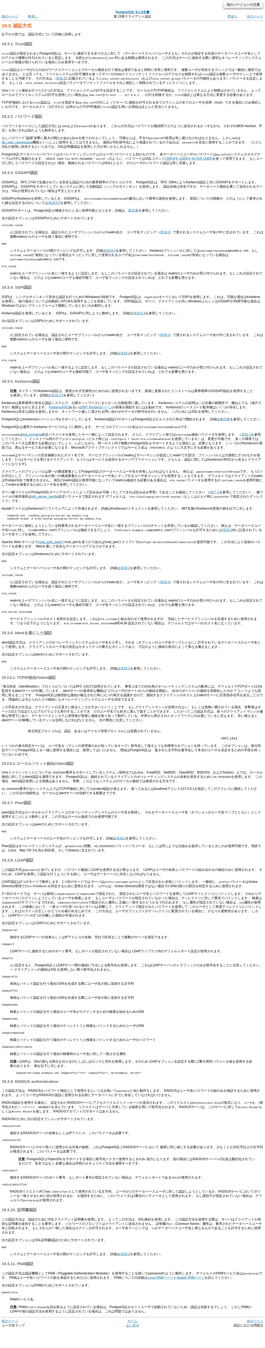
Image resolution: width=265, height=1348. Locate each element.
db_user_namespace (17, 142)
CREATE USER (176, 158)
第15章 (133, 210)
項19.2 (165, 233)
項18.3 (60, 78)
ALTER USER (202, 158)
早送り (232, 16)
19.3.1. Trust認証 (17, 44)
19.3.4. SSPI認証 (17, 289)
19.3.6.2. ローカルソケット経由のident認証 (38, 772)
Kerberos (59, 411)
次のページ (255, 16)
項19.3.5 (54, 203)
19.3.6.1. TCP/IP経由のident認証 (29, 686)
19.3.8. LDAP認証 (18, 869)
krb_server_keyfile (44, 500)
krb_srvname (32, 438)
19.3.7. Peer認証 (16, 811)
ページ (160, 1295)
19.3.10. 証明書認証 (19, 1227)
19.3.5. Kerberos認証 (21, 385)
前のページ (10, 16)
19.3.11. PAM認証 (18, 1282)
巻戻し (33, 16)
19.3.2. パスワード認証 (22, 116)
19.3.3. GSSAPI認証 (20, 172)
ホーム (132, 1339)
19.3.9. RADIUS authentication (30, 1096)
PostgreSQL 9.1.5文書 (132, 12)
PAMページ (191, 1295)
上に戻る (132, 1344)
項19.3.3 (139, 315)
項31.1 (246, 438)
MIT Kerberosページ (97, 411)
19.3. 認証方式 (16, 25)
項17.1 (214, 496)
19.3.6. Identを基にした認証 (27, 640)
